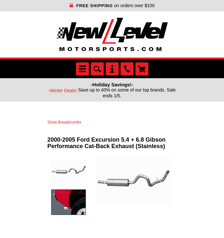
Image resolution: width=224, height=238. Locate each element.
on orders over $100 (112, 5)
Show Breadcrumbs (64, 122)
